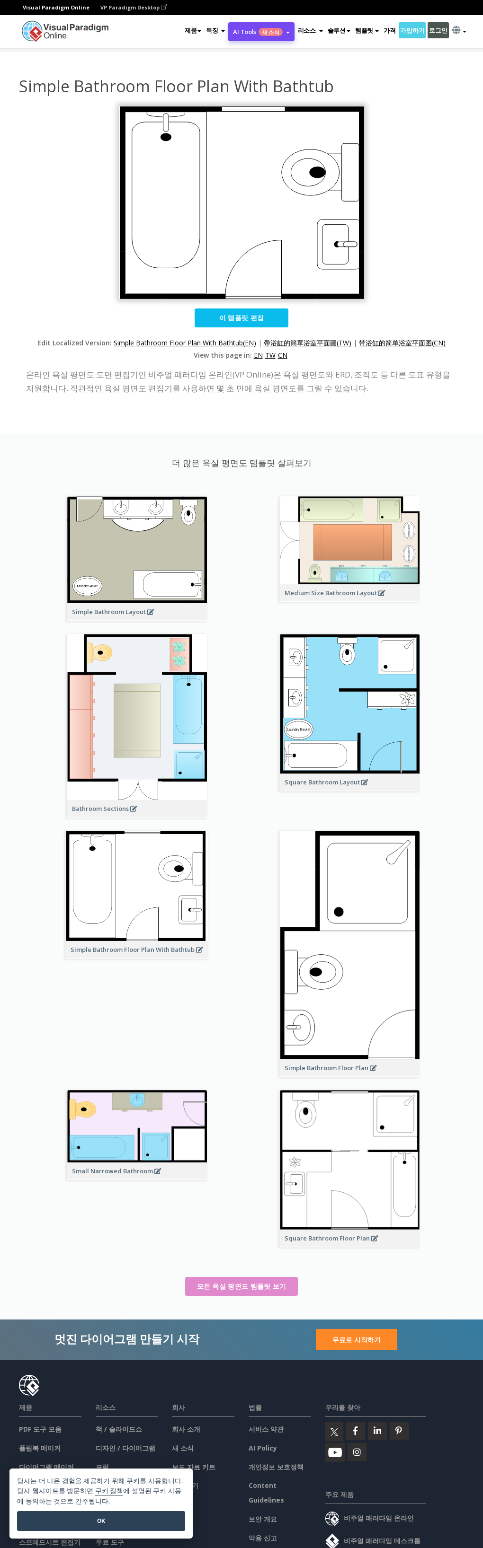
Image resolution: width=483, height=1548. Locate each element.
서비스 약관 (266, 1429)
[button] (215, 30)
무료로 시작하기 (356, 1339)
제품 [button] (193, 30)
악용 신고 (263, 1537)
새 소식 (183, 1447)
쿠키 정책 (109, 1491)
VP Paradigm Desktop (133, 7)
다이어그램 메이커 (46, 1466)
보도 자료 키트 (193, 1466)
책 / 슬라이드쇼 (119, 1429)
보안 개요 (263, 1518)
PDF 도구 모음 (40, 1429)
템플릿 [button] (367, 30)
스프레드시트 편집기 (49, 1542)
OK (101, 1520)
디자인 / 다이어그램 (125, 1447)
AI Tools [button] (261, 31)
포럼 (102, 1466)
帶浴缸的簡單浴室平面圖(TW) (307, 342)
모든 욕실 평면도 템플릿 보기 (241, 1286)
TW (270, 355)
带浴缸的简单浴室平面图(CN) (402, 342)
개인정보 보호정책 (276, 1466)
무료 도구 (110, 1542)
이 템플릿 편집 (241, 317)
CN (282, 355)
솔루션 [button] (339, 30)
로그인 (438, 30)
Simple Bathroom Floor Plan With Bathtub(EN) (185, 342)
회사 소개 (186, 1429)
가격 (389, 30)
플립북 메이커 (40, 1447)
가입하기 (412, 30)
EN (258, 355)
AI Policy (263, 1447)
